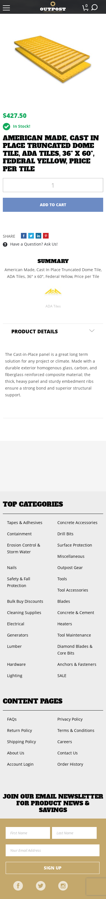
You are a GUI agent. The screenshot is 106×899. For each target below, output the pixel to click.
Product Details (34, 331)
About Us (15, 753)
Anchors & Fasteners (76, 664)
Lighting (14, 675)
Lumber (14, 646)
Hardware (16, 664)
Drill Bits (65, 533)
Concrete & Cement (75, 612)
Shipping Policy (21, 741)
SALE (61, 675)
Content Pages (32, 701)
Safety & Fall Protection (18, 582)
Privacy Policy (70, 719)
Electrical (15, 623)
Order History (70, 764)
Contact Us (67, 753)
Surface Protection (74, 545)
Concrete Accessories (77, 522)
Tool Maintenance (74, 635)
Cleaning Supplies (24, 612)
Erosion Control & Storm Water (23, 548)
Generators (17, 635)
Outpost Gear (70, 567)
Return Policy (19, 730)
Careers (64, 741)
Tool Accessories (72, 590)
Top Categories (33, 504)
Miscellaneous (71, 556)
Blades (63, 601)
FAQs (12, 719)
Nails (12, 567)
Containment (19, 533)
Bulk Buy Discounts (25, 601)
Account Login (20, 764)
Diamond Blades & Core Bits (74, 650)
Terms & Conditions (75, 730)
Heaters (64, 623)
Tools (62, 578)
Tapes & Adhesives (24, 522)
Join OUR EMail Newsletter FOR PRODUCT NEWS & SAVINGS (53, 803)
